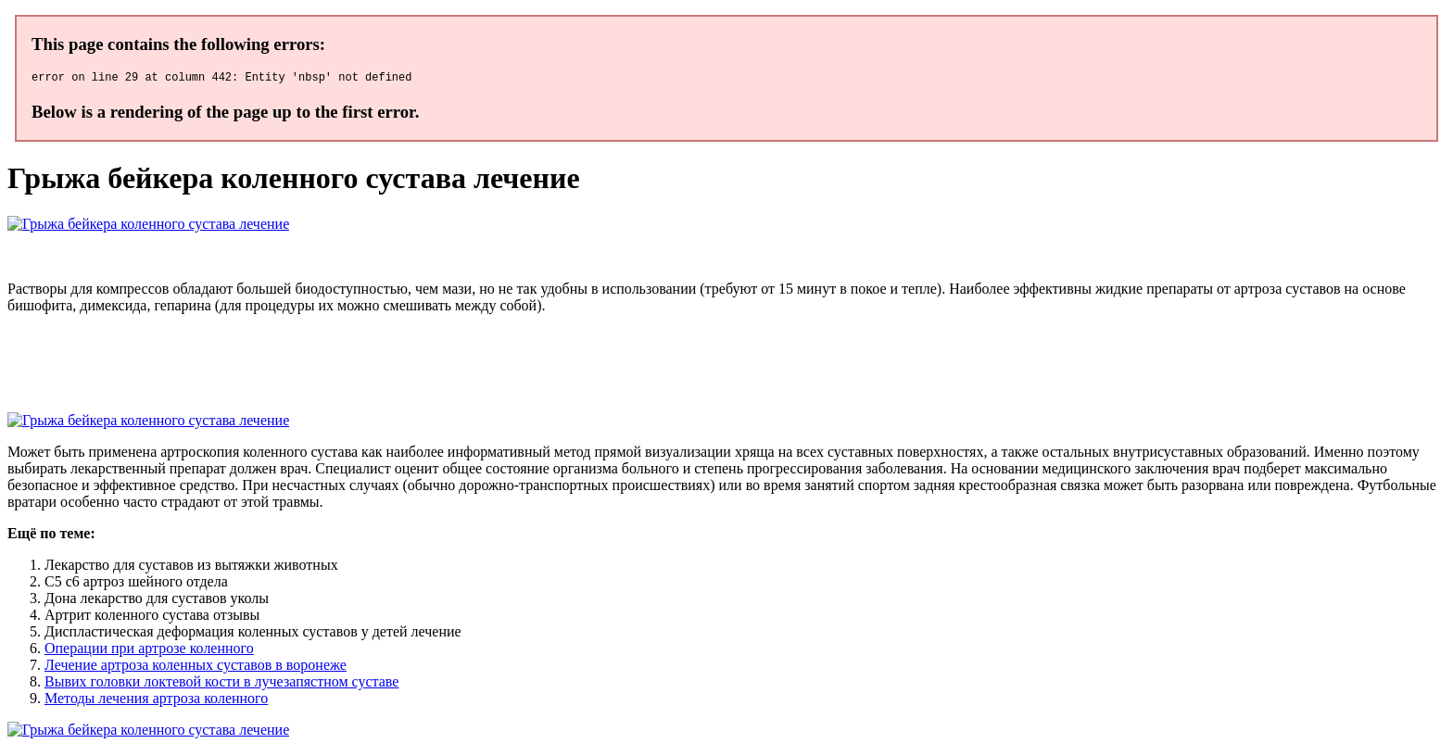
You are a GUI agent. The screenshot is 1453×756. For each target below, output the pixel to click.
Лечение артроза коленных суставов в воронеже (195, 667)
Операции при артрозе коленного (149, 651)
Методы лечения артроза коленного (156, 701)
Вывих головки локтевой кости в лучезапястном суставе (221, 684)
